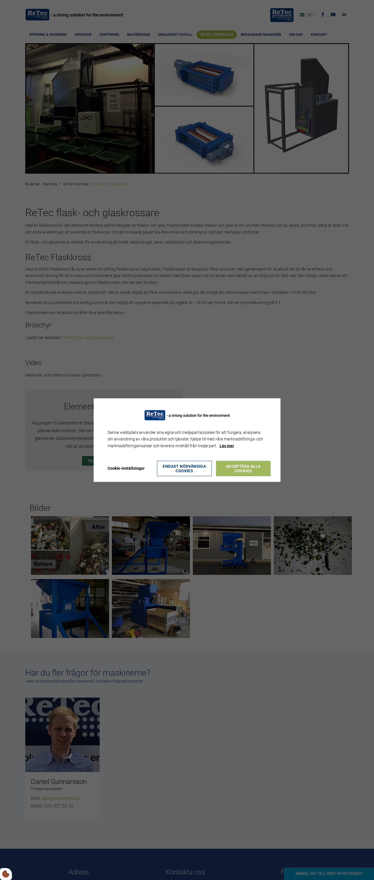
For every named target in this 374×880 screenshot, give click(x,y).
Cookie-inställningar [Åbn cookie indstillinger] (126, 468)
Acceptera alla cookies (243, 468)
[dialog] (187, 440)
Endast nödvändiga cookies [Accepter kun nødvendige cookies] (184, 468)
